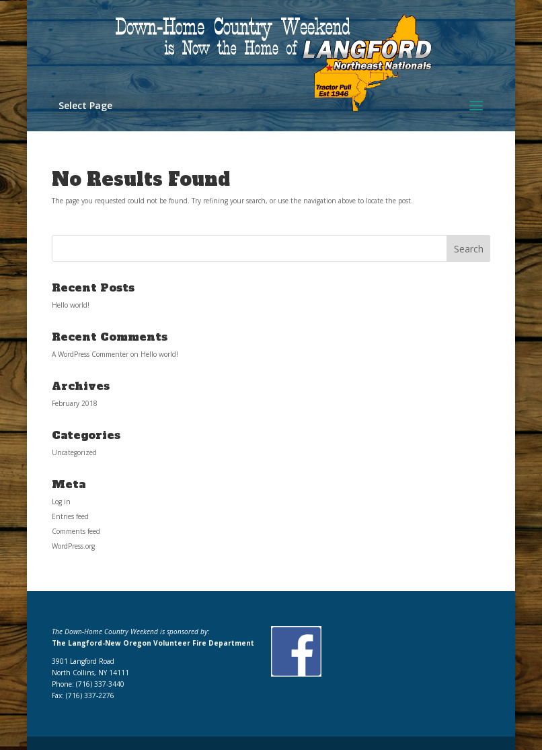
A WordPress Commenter (90, 354)
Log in (61, 501)
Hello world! (70, 305)
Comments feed (76, 531)
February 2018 (75, 403)
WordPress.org (73, 546)
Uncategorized (74, 452)
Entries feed (70, 516)
